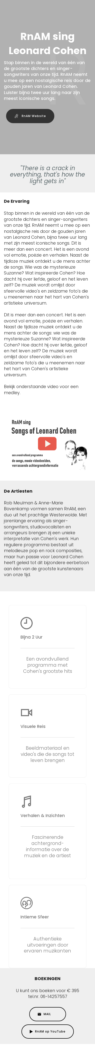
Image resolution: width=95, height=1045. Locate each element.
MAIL (48, 1014)
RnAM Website (30, 116)
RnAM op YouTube (48, 1031)
